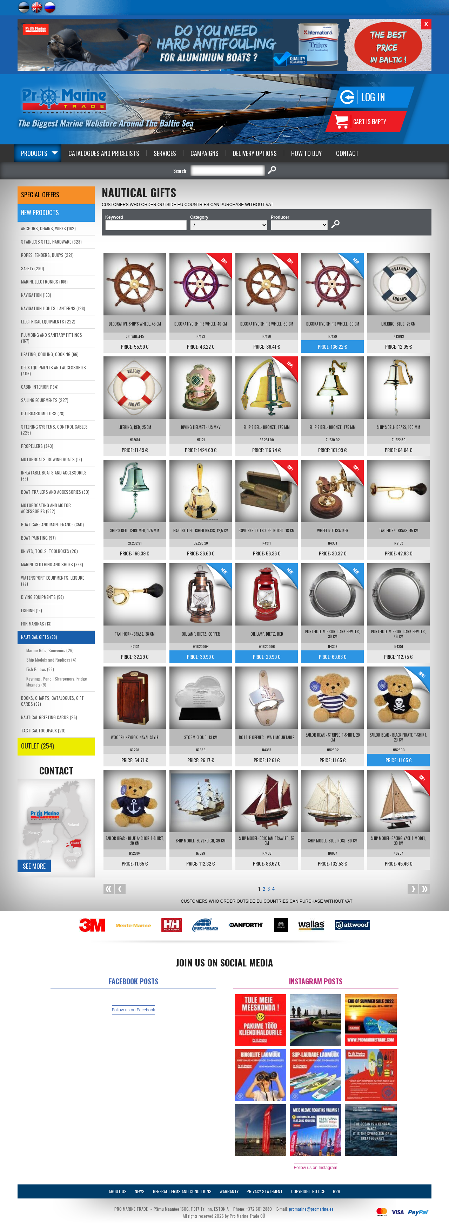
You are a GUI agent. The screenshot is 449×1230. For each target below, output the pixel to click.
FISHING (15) (31, 610)
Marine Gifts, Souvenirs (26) (50, 650)
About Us (118, 1191)
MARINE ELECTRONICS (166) (44, 282)
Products (34, 153)
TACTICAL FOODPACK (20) (43, 730)
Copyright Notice (308, 1191)
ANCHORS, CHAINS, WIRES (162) (48, 228)
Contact (347, 153)
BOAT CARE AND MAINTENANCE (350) (52, 524)
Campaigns (204, 153)
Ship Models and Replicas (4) (51, 660)
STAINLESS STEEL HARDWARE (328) (51, 242)
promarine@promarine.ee (311, 1209)
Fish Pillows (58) (40, 669)
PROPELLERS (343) (37, 446)
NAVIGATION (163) (36, 295)
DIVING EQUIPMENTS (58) (42, 597)
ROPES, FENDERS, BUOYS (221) (47, 255)
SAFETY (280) (32, 268)
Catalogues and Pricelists (103, 153)
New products (40, 212)
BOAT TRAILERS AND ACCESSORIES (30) (55, 492)
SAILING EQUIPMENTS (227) (44, 400)
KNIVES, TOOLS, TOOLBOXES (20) (49, 551)
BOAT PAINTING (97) (38, 538)
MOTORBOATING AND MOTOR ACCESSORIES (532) (46, 508)
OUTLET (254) (37, 745)
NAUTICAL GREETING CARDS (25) (49, 717)
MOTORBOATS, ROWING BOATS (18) (51, 459)
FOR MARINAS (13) (36, 624)
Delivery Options (255, 153)
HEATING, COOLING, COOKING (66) (50, 354)
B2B (336, 1191)
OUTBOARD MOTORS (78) (43, 413)
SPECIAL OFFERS (40, 194)
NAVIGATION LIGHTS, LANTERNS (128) (53, 308)
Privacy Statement (265, 1191)
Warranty (229, 1191)
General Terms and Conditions (182, 1191)
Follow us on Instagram (315, 1167)
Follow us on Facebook (133, 1009)
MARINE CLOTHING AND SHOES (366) (52, 564)
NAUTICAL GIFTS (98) (39, 637)
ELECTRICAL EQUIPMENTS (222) (48, 321)
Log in (373, 97)
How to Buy (306, 153)
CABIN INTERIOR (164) (40, 387)
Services (165, 153)
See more (34, 865)
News (140, 1191)
